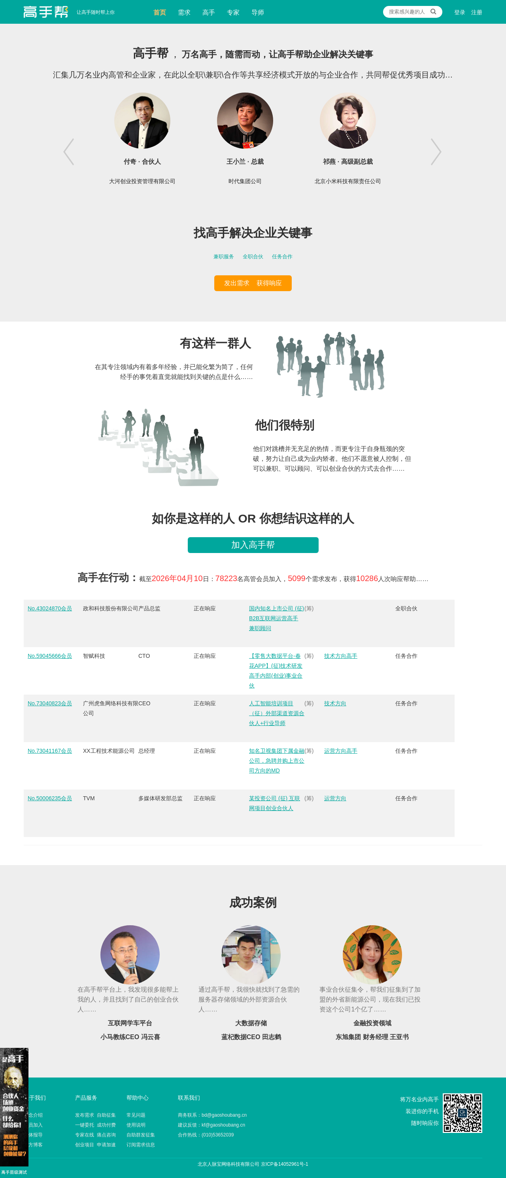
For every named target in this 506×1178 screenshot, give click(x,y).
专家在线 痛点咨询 (95, 1135)
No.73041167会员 (50, 751)
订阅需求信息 (140, 1145)
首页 (159, 12)
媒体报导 (33, 1135)
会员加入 (33, 1125)
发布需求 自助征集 (95, 1115)
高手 (208, 12)
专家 (233, 12)
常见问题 (135, 1115)
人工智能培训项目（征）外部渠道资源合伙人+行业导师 (276, 713)
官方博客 (33, 1145)
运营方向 (335, 798)
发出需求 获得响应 (253, 283)
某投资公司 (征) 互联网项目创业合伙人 (274, 803)
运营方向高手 (340, 751)
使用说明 (135, 1125)
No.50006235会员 (50, 798)
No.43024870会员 (50, 608)
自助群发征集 (140, 1135)
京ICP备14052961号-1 (284, 1164)
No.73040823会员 (50, 703)
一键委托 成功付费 (95, 1125)
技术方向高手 (340, 656)
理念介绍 (33, 1115)
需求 (184, 12)
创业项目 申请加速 (95, 1145)
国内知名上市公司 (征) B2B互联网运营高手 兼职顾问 (276, 618)
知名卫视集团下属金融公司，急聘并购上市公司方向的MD (276, 761)
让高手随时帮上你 (46, 12)
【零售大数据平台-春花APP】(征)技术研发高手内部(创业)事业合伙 (275, 671)
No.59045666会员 (50, 656)
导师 (257, 12)
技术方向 (335, 703)
